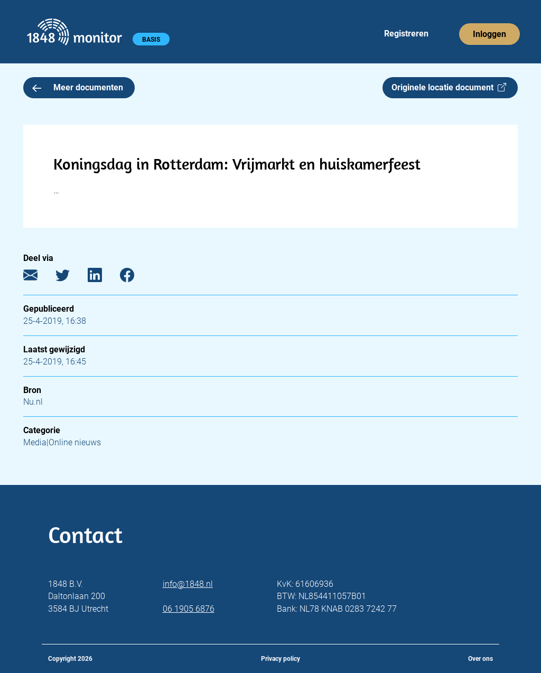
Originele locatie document (448, 87)
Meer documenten (77, 87)
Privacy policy (280, 658)
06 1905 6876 (188, 609)
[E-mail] (38, 278)
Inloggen (489, 34)
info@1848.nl (188, 584)
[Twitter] (70, 278)
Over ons (480, 658)
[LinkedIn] (103, 278)
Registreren (406, 34)
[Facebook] (135, 278)
